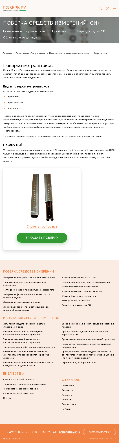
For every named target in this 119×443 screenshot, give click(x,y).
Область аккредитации (21, 37)
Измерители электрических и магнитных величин (29, 277)
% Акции (66, 408)
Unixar (112, 438)
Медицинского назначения (76, 300)
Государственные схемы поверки (20, 388)
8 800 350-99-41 (44, 432)
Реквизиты (67, 390)
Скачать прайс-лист (42, 226)
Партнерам (68, 385)
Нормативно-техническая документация (24, 384)
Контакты (67, 395)
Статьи (7, 398)
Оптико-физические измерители (79, 296)
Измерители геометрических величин (82, 291)
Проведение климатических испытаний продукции (88, 339)
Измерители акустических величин (21, 302)
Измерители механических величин (80, 286)
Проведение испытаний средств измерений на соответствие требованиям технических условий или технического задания (88, 354)
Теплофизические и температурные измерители (29, 289)
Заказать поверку (41, 237)
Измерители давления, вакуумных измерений (86, 282)
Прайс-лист (61, 31)
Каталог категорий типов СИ (19, 379)
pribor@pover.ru (69, 432)
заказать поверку (99, 432)
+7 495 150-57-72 (17, 432)
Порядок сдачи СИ (91, 31)
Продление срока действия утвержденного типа (29, 347)
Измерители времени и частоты (79, 277)
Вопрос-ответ (69, 404)
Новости (66, 399)
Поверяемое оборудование (24, 31)
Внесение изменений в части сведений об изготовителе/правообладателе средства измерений (26, 354)
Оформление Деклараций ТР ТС (79, 362)
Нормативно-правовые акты (18, 393)
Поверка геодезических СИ (76, 305)
